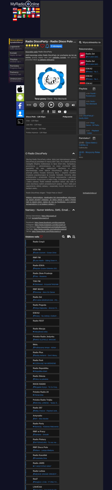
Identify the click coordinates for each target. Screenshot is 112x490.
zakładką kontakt (59, 57)
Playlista (83, 88)
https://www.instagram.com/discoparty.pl (50, 225)
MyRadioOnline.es (80, 489)
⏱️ (65, 111)
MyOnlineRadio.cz (80, 485)
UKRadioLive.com (36, 485)
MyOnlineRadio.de (58, 485)
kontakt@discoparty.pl (40, 218)
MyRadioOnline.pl (90, 193)
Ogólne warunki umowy (87, 480)
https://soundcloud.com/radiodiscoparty (51, 227)
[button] (35, 105)
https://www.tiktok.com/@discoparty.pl (46, 231)
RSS (99, 480)
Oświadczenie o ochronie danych (64, 480)
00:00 (29, 105)
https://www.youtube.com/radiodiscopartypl (50, 229)
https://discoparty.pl (49, 216)
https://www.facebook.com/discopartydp (50, 223)
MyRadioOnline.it (36, 489)
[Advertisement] (72, 19)
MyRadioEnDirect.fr (59, 489)
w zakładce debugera (46, 60)
